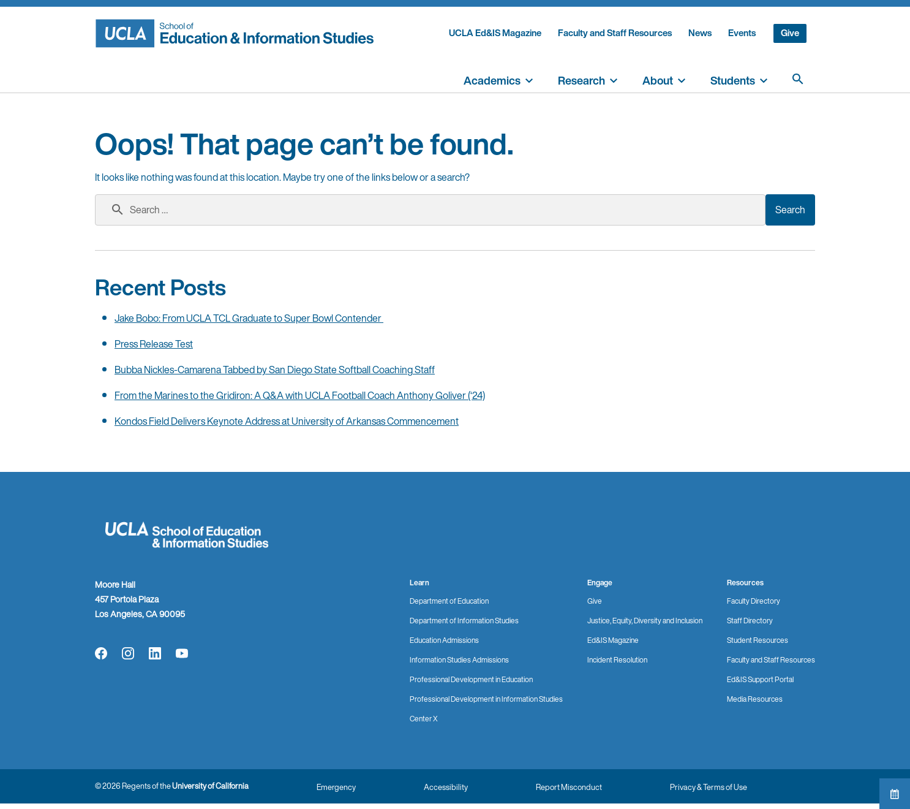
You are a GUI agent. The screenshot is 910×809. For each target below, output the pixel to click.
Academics (492, 80)
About (657, 80)
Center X (424, 718)
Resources (745, 582)
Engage (599, 582)
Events (742, 32)
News (700, 32)
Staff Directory (750, 620)
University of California (210, 786)
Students (732, 80)
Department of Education (449, 601)
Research (581, 80)
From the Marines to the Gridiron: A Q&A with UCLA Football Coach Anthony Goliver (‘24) (300, 395)
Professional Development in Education (471, 679)
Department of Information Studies (464, 620)
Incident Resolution (617, 660)
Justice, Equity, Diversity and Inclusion (644, 620)
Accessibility (446, 787)
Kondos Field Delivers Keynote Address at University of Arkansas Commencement (287, 421)
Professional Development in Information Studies (486, 699)
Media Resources (755, 699)
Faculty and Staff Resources (615, 32)
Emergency (336, 787)
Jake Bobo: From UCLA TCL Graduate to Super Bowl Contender (249, 318)
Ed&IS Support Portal (760, 679)
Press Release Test (154, 343)
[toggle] (529, 79)
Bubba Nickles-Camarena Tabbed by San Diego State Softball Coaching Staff (275, 369)
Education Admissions (444, 640)
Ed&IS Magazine (613, 640)
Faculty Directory (753, 601)
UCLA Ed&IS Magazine (495, 32)
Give (790, 32)
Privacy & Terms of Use (708, 787)
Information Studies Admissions (459, 660)
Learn (419, 582)
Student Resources (757, 640)
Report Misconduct (569, 787)
